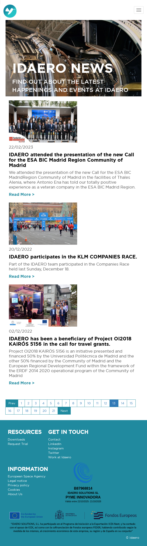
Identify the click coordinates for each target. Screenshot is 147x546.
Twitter (53, 453)
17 (18, 411)
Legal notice (17, 480)
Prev (11, 403)
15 (131, 403)
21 (53, 411)
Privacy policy (18, 485)
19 (35, 411)
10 (89, 403)
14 (122, 403)
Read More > (22, 194)
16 (9, 411)
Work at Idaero (59, 457)
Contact (54, 439)
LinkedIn (54, 444)
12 (105, 403)
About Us (15, 494)
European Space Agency (26, 476)
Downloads (16, 439)
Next (64, 411)
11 (97, 403)
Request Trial (18, 444)
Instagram (56, 448)
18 (26, 411)
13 (114, 403)
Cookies (14, 489)
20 (45, 411)
